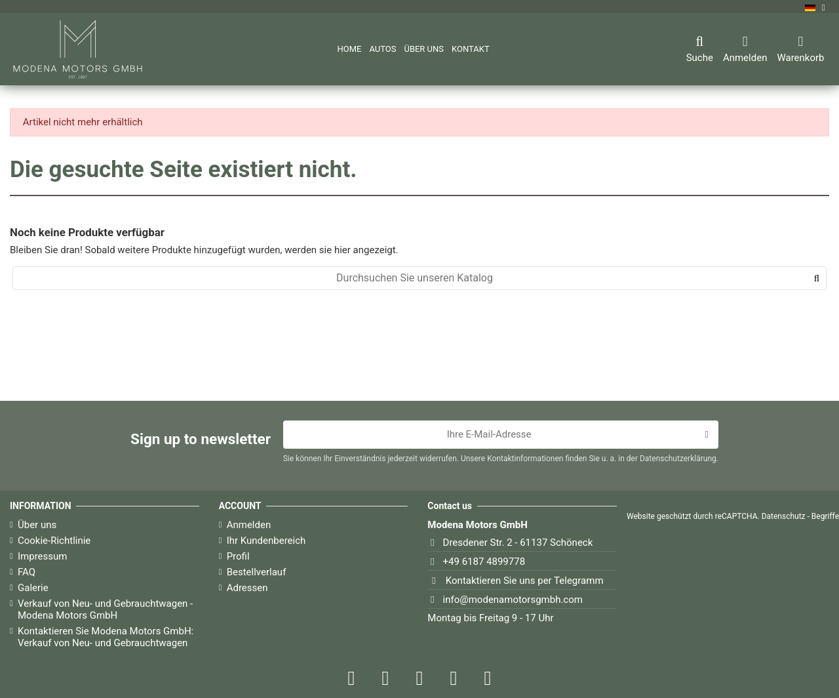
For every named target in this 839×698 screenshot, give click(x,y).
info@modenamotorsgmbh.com (513, 600)
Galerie (33, 588)
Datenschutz (784, 516)
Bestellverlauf (256, 572)
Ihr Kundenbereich (266, 540)
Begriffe (825, 516)
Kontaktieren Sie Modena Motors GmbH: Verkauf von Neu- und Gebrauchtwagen (105, 637)
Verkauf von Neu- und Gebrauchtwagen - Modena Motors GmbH (105, 609)
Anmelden (249, 525)
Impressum (42, 556)
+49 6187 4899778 (484, 561)
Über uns (37, 525)
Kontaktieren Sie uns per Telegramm (525, 580)
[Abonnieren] (706, 435)
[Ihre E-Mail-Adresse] (489, 435)
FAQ (26, 572)
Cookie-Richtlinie (54, 540)
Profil (238, 556)
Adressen (247, 588)
